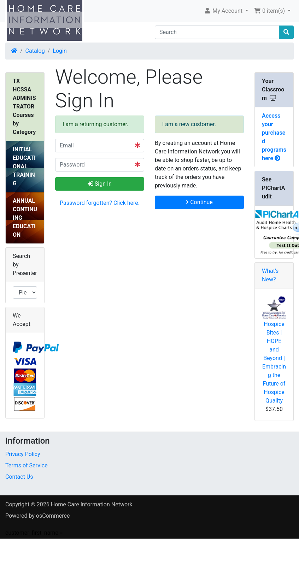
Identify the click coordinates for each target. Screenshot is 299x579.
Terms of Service (26, 465)
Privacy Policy (22, 454)
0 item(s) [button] (270, 10)
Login (59, 50)
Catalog (35, 50)
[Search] (217, 32)
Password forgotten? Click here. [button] (100, 202)
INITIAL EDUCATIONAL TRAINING (24, 166)
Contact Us (19, 476)
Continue (199, 202)
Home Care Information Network (92, 504)
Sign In (100, 183)
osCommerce (53, 515)
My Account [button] (224, 10)
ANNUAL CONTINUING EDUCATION (25, 217)
